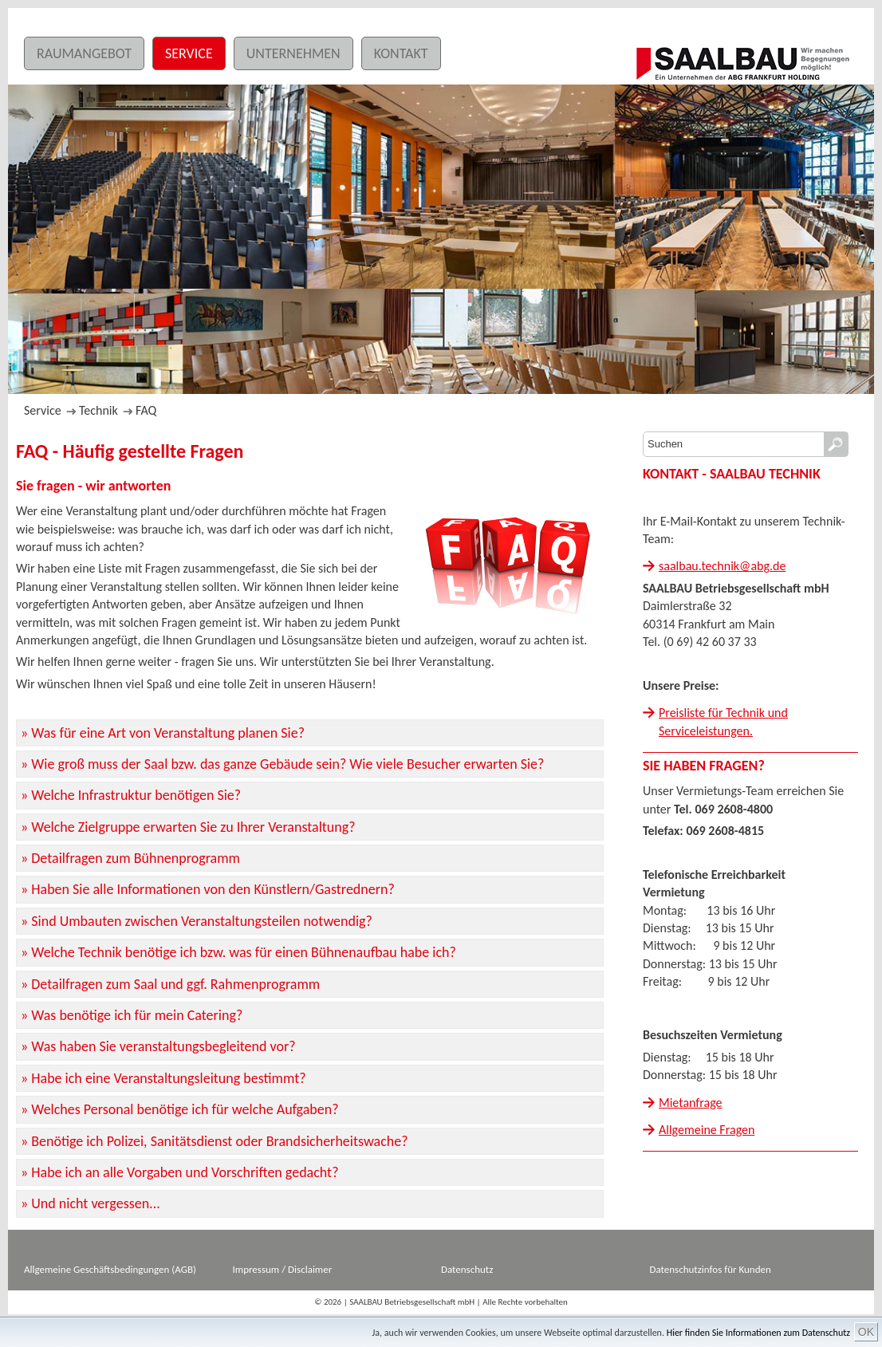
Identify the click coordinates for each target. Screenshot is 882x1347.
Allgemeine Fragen (706, 1129)
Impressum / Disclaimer (283, 1269)
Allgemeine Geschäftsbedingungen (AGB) (110, 1269)
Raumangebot (84, 53)
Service (189, 53)
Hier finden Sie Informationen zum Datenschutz (758, 1332)
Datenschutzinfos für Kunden (710, 1269)
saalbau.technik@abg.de (722, 565)
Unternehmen (293, 53)
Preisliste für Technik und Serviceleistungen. (723, 721)
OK (866, 1331)
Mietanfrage (691, 1102)
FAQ (146, 410)
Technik (98, 410)
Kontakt (401, 53)
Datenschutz (467, 1269)
